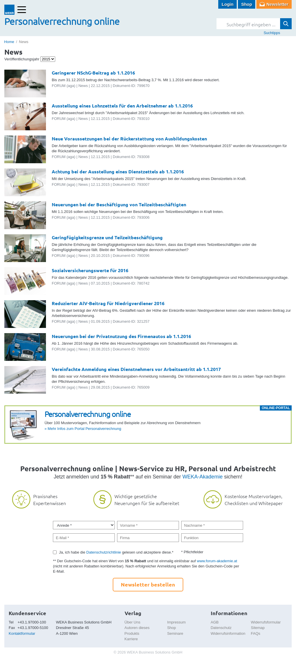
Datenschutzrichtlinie (103, 552)
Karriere (131, 639)
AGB (215, 622)
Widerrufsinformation (228, 633)
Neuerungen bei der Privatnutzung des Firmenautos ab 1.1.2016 (121, 336)
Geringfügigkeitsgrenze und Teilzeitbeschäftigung (107, 237)
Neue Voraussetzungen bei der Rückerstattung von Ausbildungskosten (129, 139)
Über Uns (132, 622)
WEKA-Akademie (202, 477)
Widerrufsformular (266, 622)
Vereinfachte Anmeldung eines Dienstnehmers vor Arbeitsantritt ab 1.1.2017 (136, 369)
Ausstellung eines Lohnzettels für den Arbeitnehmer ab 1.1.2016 (122, 106)
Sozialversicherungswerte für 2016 (90, 270)
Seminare (175, 633)
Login (228, 4)
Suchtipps (272, 33)
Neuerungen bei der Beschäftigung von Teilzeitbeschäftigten (119, 204)
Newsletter (277, 4)
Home (9, 42)
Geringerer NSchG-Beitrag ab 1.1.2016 (93, 73)
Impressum (176, 622)
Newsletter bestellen (148, 584)
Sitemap (258, 628)
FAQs (255, 633)
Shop (246, 4)
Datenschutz (221, 628)
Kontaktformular (22, 633)
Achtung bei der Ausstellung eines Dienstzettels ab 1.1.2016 (118, 171)
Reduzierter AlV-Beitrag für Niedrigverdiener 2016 (108, 303)
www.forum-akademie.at (217, 561)
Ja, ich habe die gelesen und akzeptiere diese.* (116, 552)
